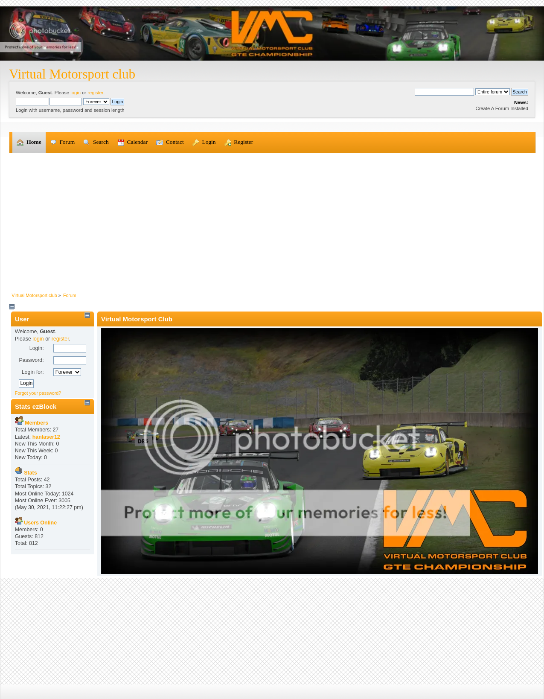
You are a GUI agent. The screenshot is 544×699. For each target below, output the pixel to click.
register (95, 92)
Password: (31, 360)
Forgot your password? (38, 393)
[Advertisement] (272, 217)
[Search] (444, 92)
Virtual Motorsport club (72, 74)
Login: (36, 348)
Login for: (33, 372)
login (75, 92)
